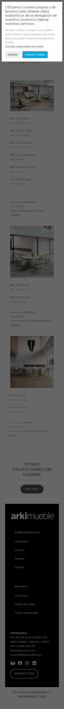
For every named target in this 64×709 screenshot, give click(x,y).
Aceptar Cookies (35, 54)
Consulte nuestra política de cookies (24, 46)
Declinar (13, 54)
